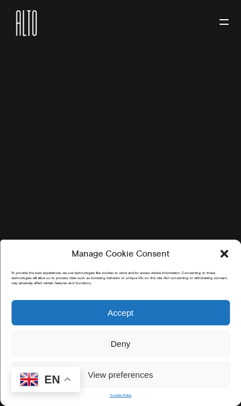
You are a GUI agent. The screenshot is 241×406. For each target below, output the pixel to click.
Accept (121, 312)
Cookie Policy (121, 395)
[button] (224, 253)
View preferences (121, 374)
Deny (120, 343)
